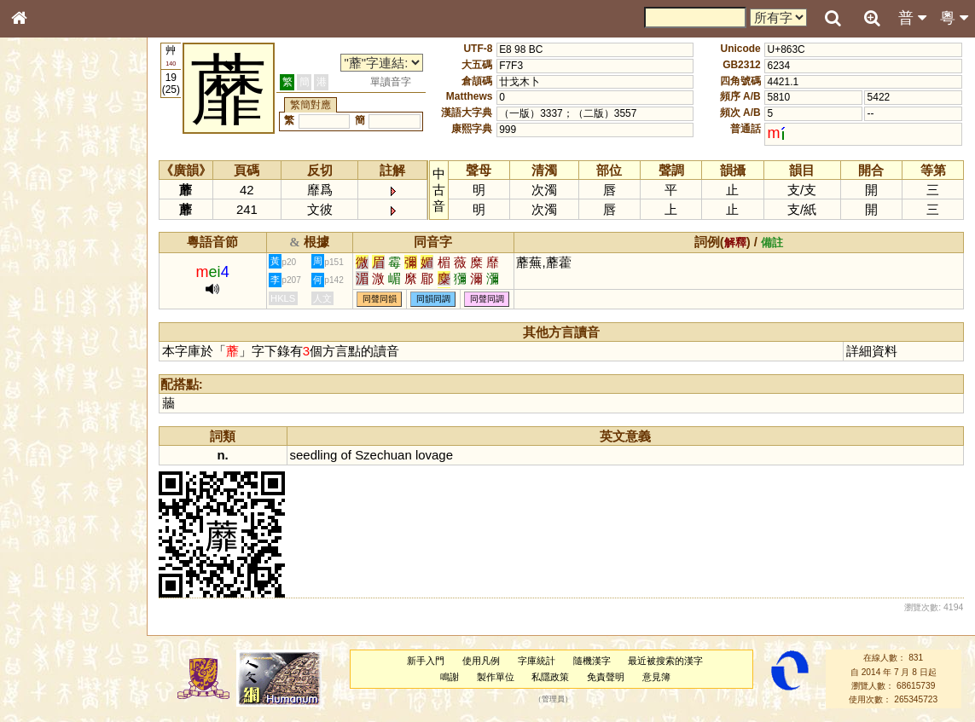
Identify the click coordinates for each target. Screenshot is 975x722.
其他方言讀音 (52, 489)
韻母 (58, 457)
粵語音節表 (47, 339)
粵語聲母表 (47, 355)
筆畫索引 (41, 245)
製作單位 (495, 677)
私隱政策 (550, 677)
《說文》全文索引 (62, 535)
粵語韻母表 (47, 372)
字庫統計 (536, 661)
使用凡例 (481, 661)
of (345, 455)
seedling (314, 455)
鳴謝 (449, 677)
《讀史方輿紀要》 (62, 551)
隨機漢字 (592, 661)
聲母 (34, 457)
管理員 (553, 700)
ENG (75, 188)
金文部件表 (47, 278)
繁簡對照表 (47, 584)
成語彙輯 (41, 568)
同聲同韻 (380, 299)
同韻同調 (433, 299)
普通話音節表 (52, 473)
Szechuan (383, 455)
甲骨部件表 (47, 261)
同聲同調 (487, 299)
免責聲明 (605, 677)
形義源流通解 (52, 294)
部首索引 (41, 228)
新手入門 (425, 661)
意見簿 (656, 677)
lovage (434, 455)
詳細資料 (871, 351)
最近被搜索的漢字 (665, 661)
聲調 (81, 457)
